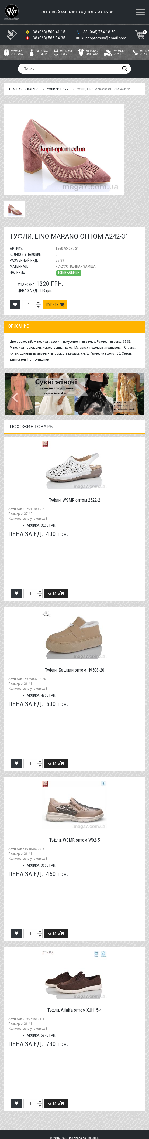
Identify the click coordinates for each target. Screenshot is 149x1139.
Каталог (33, 89)
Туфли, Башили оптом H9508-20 (74, 670)
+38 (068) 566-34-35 (48, 38)
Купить (55, 304)
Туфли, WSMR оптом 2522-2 (74, 500)
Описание (18, 326)
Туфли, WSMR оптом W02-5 (74, 840)
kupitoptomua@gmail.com (103, 38)
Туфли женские (57, 89)
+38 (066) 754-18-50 (98, 32)
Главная (15, 89)
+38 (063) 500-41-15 (48, 32)
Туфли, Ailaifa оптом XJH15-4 (74, 1010)
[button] (15, 394)
